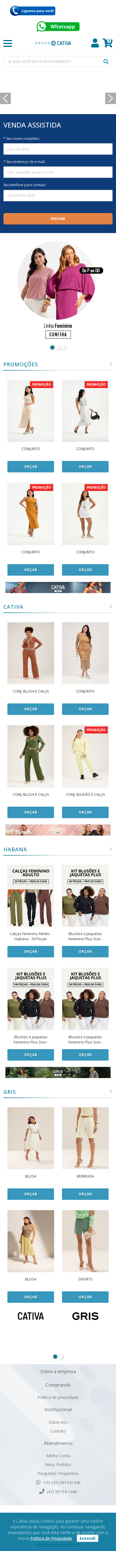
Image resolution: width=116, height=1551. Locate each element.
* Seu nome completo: (21, 138)
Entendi (87, 1538)
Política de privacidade (58, 1397)
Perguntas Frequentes (58, 1473)
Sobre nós (58, 1422)
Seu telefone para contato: (24, 184)
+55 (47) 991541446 (58, 1482)
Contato (58, 1431)
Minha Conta (58, 1455)
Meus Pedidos (58, 1464)
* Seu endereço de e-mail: (24, 161)
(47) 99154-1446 (58, 1491)
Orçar (30, 466)
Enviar (58, 218)
